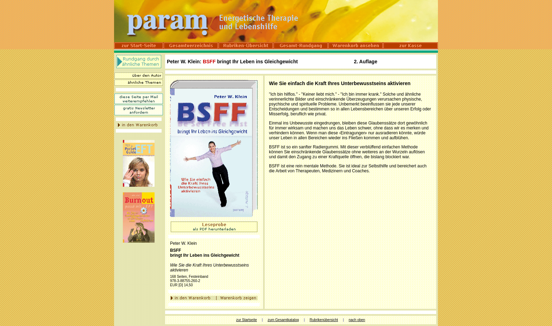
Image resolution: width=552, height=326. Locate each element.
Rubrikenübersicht (323, 320)
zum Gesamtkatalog (283, 320)
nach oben (357, 320)
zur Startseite (246, 320)
